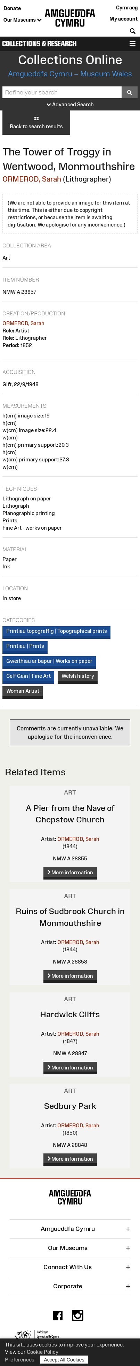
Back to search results (36, 122)
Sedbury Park (70, 1106)
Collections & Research (39, 43)
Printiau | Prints (25, 646)
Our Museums (22, 20)
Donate (12, 8)
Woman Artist (22, 691)
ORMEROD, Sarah (31, 179)
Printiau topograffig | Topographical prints (56, 631)
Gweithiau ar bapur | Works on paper (49, 661)
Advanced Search (70, 104)
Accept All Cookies (64, 1360)
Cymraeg (127, 7)
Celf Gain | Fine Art (28, 676)
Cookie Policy (42, 1352)
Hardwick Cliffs (70, 1014)
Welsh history (77, 676)
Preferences (19, 1360)
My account (123, 19)
